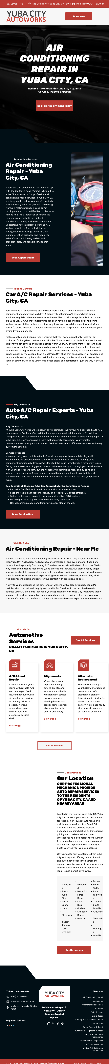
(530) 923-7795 (15, 3)
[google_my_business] (62, 1024)
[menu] (102, 15)
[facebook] (58, 1024)
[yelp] (53, 1024)
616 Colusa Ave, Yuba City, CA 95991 (51, 3)
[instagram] (49, 1024)
